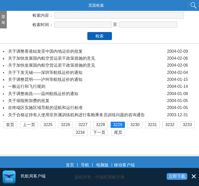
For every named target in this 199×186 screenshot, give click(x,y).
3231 (152, 124)
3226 (65, 124)
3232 (169, 124)
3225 (48, 124)
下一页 (99, 132)
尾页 (118, 132)
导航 (85, 165)
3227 (83, 124)
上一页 (29, 124)
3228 (100, 124)
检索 (99, 36)
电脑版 (102, 165)
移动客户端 (124, 165)
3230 (134, 124)
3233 (187, 124)
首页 (10, 124)
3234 (80, 132)
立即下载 (177, 176)
